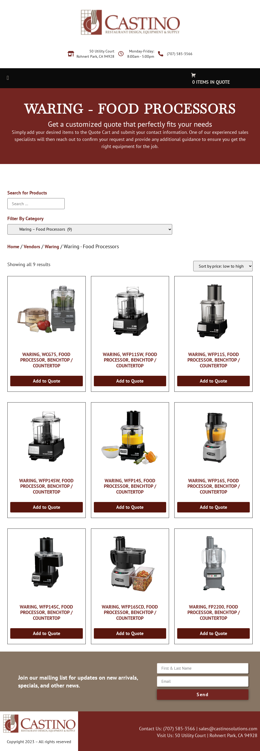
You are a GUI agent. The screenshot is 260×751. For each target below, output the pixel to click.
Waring (52, 247)
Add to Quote (46, 381)
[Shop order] (223, 266)
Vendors (32, 247)
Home (13, 247)
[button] (7, 77)
